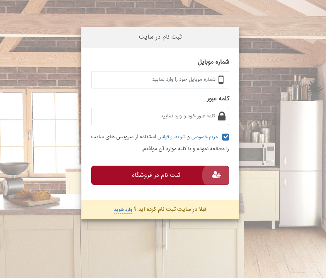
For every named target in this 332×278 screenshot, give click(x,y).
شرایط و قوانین (172, 137)
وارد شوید (123, 210)
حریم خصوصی (204, 137)
